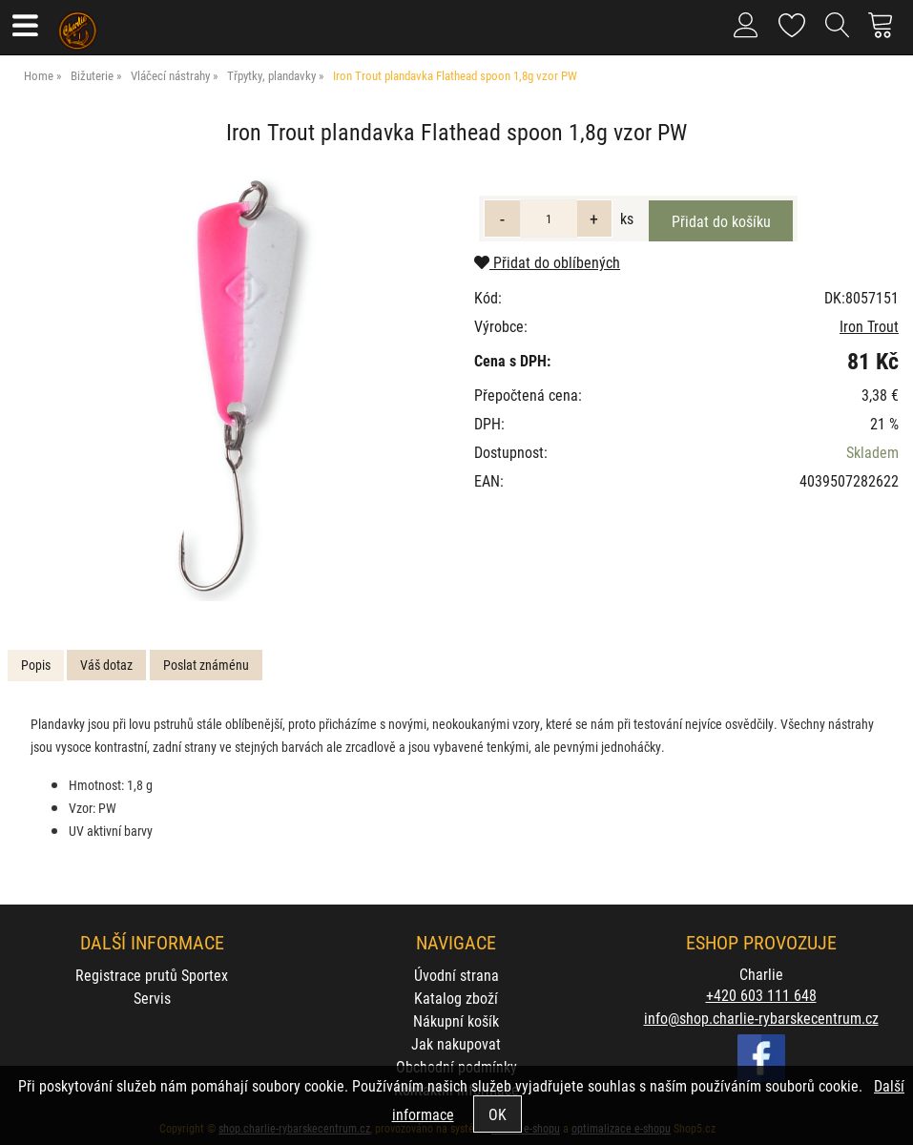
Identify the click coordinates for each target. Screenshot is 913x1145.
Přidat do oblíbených (547, 262)
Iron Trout (869, 326)
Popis (36, 665)
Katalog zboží (456, 998)
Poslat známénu (206, 665)
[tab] (36, 665)
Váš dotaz (106, 665)
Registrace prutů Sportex (151, 975)
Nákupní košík (456, 1020)
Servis (152, 998)
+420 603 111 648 (761, 995)
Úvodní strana (456, 975)
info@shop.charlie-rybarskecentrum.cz (761, 1018)
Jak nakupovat (456, 1043)
